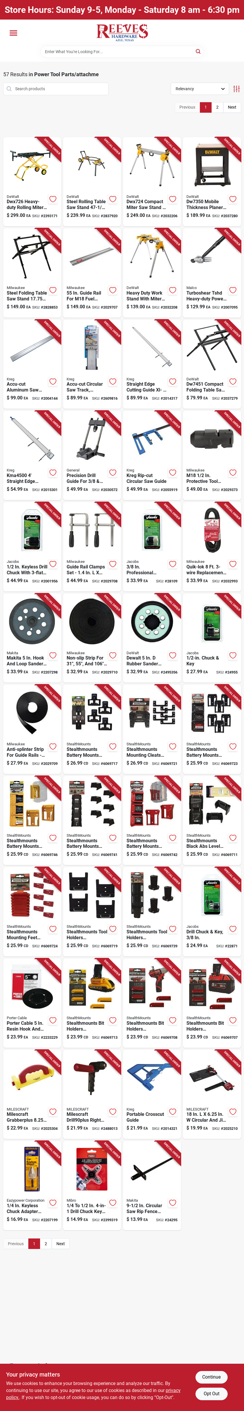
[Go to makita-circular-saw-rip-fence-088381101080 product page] (152, 1185)
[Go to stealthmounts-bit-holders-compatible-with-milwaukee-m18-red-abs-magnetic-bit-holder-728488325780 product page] (212, 1003)
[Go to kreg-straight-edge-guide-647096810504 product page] (32, 455)
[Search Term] (122, 52)
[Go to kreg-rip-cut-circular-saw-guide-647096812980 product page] (152, 455)
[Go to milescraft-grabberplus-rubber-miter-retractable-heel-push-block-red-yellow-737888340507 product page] (32, 1094)
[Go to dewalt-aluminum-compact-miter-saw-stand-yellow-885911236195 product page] (152, 182)
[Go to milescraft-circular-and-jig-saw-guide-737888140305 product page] (212, 1094)
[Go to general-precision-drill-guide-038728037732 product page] (92, 455)
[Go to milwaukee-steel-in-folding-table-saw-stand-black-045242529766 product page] (32, 273)
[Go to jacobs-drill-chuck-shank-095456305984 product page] (212, 638)
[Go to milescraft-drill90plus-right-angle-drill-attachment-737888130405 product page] (92, 1094)
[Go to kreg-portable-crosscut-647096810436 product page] (152, 1094)
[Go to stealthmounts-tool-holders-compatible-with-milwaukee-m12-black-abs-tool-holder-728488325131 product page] (152, 911)
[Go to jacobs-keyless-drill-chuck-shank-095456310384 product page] (32, 546)
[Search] (198, 51)
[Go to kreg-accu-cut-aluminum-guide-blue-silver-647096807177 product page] (92, 364)
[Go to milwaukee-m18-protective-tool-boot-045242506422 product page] (212, 455)
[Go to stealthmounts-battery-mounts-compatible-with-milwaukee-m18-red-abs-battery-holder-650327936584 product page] (152, 820)
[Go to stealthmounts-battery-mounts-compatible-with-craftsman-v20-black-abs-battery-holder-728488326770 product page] (212, 729)
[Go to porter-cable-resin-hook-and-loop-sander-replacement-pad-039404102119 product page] (32, 1003)
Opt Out (211, 1393)
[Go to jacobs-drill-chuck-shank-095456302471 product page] (212, 911)
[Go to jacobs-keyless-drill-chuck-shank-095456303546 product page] (152, 546)
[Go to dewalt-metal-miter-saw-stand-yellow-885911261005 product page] (32, 182)
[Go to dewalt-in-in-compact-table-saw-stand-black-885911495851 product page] (212, 364)
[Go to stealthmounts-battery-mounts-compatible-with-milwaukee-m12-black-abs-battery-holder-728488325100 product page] (92, 820)
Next (232, 107)
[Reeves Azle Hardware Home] (122, 33)
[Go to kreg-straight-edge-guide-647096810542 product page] (152, 364)
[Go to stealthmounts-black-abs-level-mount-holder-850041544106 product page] (212, 820)
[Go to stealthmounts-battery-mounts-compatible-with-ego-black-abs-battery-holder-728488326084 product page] (92, 729)
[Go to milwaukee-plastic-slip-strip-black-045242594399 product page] (92, 638)
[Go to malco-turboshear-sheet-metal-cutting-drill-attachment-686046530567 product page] (212, 273)
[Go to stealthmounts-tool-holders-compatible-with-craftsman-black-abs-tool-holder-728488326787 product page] (92, 911)
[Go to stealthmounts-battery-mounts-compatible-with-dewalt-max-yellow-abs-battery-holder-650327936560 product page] (32, 820)
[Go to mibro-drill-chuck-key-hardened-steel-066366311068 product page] (92, 1185)
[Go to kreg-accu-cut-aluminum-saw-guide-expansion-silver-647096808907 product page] (32, 364)
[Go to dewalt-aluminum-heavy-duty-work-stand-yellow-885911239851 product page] (152, 273)
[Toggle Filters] (236, 89)
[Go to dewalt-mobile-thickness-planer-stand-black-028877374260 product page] (212, 182)
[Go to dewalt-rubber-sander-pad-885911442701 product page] (152, 638)
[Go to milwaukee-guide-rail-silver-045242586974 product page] (92, 273)
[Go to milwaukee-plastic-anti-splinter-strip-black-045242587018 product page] (32, 729)
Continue (211, 1377)
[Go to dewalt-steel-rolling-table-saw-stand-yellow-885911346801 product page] (92, 182)
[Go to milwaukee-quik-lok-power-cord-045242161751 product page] (212, 546)
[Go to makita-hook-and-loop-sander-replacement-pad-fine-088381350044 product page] (32, 638)
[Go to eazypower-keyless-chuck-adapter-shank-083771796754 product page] (32, 1185)
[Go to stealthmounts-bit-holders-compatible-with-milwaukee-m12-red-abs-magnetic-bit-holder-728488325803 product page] (152, 1003)
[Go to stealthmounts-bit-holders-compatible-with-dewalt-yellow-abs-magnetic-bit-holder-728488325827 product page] (92, 1003)
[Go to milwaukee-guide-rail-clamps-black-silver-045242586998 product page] (92, 546)
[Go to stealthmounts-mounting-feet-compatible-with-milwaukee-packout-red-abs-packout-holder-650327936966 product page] (32, 911)
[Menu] (13, 33)
